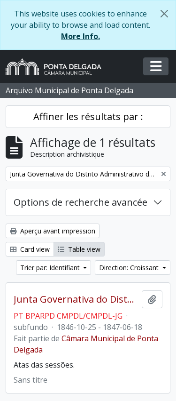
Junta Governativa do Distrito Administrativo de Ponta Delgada (76, 299)
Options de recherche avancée (80, 202)
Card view (30, 249)
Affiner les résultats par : (88, 116)
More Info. (80, 36)
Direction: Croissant (130, 267)
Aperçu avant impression (52, 230)
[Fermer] (164, 13)
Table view (79, 249)
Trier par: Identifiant (51, 267)
